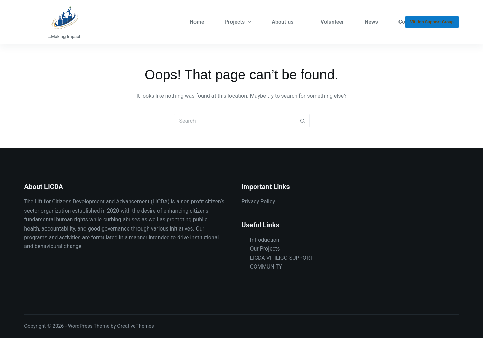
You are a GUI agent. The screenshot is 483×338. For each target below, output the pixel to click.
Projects (239, 22)
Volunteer (332, 22)
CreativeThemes (135, 326)
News (371, 22)
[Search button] (303, 120)
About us (282, 22)
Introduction (264, 240)
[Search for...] (235, 120)
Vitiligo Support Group (432, 21)
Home (197, 22)
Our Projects (265, 248)
